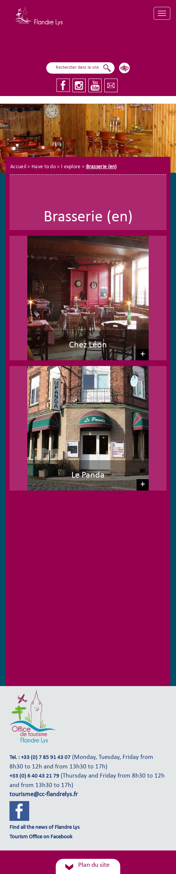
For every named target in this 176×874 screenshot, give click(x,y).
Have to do (43, 166)
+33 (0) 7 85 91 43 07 (46, 757)
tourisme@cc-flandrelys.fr (43, 795)
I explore (115, 43)
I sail (56, 45)
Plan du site (94, 865)
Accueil (18, 166)
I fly (83, 45)
